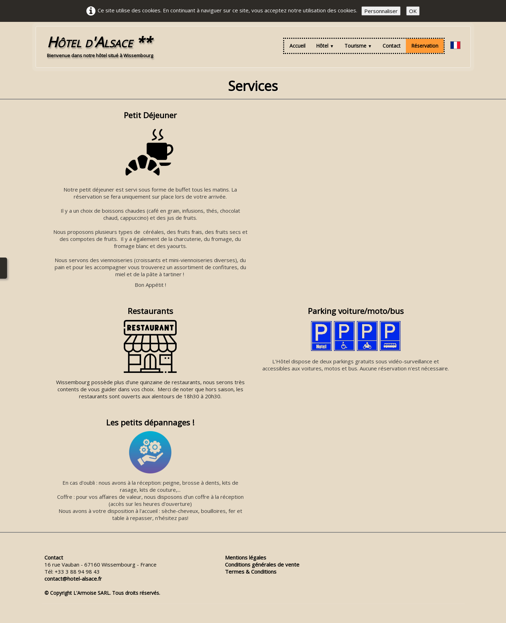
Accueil (297, 45)
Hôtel (325, 45)
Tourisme (358, 45)
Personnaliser (381, 10)
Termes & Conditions (250, 571)
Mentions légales (245, 557)
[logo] (100, 45)
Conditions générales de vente (262, 564)
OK (413, 10)
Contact (392, 45)
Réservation (424, 45)
